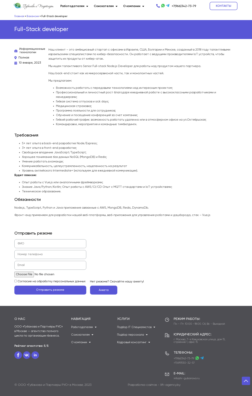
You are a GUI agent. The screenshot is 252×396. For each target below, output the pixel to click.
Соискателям (105, 6)
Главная (19, 16)
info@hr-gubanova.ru (187, 378)
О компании (133, 6)
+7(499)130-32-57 (184, 363)
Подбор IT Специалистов (136, 327)
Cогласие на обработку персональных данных (52, 281)
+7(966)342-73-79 (184, 358)
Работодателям (74, 6)
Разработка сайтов (142, 385)
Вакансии (33, 16)
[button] (224, 6)
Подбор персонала (132, 334)
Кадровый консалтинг (133, 342)
